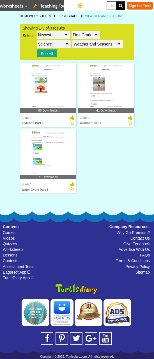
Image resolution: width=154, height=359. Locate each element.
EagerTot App (16, 272)
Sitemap (142, 272)
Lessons (10, 255)
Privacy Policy (137, 266)
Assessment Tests (19, 266)
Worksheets (13, 249)
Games (9, 232)
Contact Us (140, 238)
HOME (24, 16)
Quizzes (10, 244)
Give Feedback (136, 244)
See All (47, 53)
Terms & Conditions (133, 260)
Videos (9, 238)
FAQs (145, 255)
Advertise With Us (134, 249)
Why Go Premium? (133, 232)
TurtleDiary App (18, 278)
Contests (10, 260)
